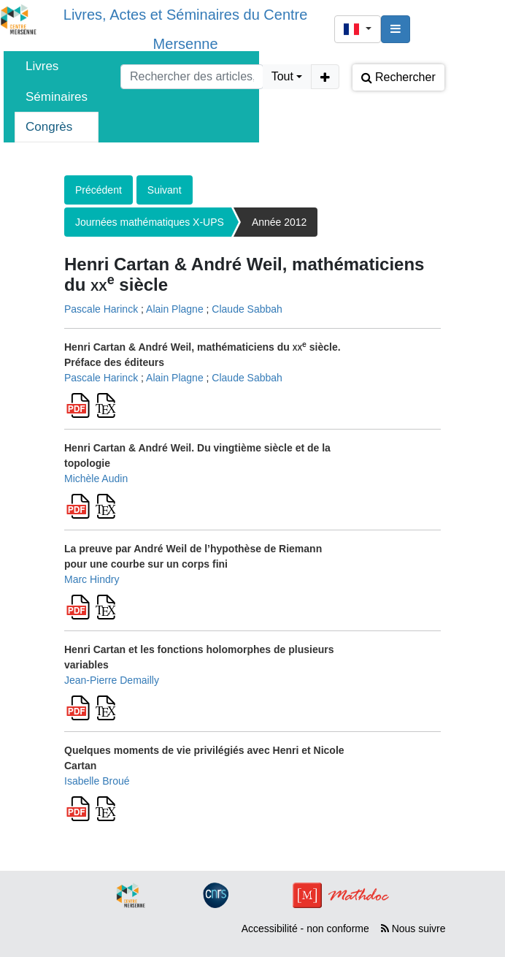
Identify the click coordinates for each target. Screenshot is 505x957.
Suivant (164, 190)
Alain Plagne (175, 309)
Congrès (49, 127)
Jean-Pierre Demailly (111, 680)
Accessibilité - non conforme (305, 928)
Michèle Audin (96, 478)
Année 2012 (279, 222)
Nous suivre (413, 928)
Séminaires (57, 97)
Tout (282, 76)
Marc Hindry (91, 579)
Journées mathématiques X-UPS (149, 222)
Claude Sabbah (247, 309)
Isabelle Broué (97, 781)
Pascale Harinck (101, 309)
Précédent (98, 190)
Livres (42, 66)
